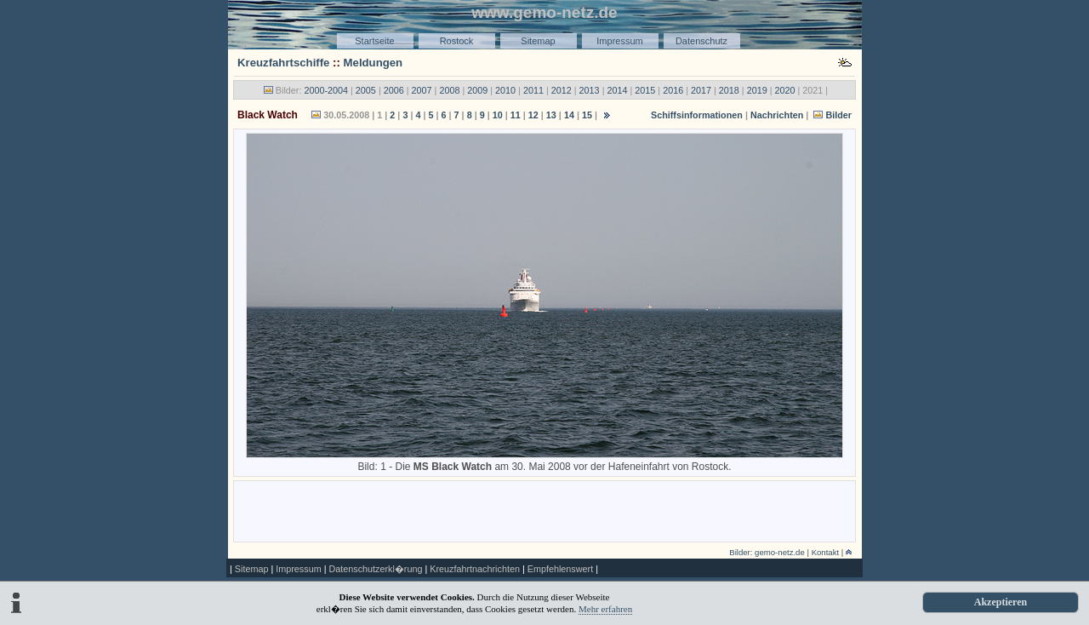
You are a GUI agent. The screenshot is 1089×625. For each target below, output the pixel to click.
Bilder (838, 115)
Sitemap (538, 41)
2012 (561, 90)
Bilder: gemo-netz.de (767, 552)
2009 (477, 90)
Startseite (374, 41)
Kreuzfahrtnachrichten (475, 569)
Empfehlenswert (560, 569)
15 (587, 115)
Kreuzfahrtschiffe (283, 62)
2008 (449, 90)
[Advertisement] (544, 510)
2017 (701, 90)
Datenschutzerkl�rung (375, 569)
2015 (645, 90)
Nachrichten (776, 115)
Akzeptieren (1000, 602)
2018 (729, 90)
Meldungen (373, 62)
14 (569, 115)
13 (551, 115)
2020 (785, 90)
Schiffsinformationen (697, 115)
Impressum (619, 41)
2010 (505, 90)
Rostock (457, 41)
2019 (757, 90)
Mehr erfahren (605, 609)
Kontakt (826, 552)
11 (515, 115)
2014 (617, 90)
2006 (394, 90)
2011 (533, 90)
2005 (366, 90)
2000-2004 (326, 90)
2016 (673, 90)
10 (498, 115)
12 (533, 115)
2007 (422, 90)
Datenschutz (701, 41)
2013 (589, 90)
